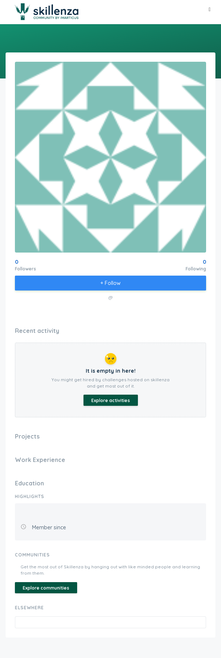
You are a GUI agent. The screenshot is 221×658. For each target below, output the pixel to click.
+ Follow (110, 283)
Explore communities (46, 588)
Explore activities (110, 400)
